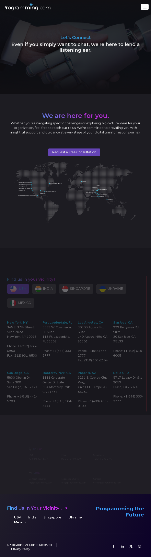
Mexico (20, 522)
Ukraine (75, 517)
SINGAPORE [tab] (76, 293)
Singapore (52, 517)
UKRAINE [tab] (111, 293)
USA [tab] (18, 293)
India (32, 517)
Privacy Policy (20, 549)
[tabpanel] (75, 368)
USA (17, 517)
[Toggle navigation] (145, 7)
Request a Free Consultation (74, 153)
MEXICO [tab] (20, 307)
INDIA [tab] (44, 293)
